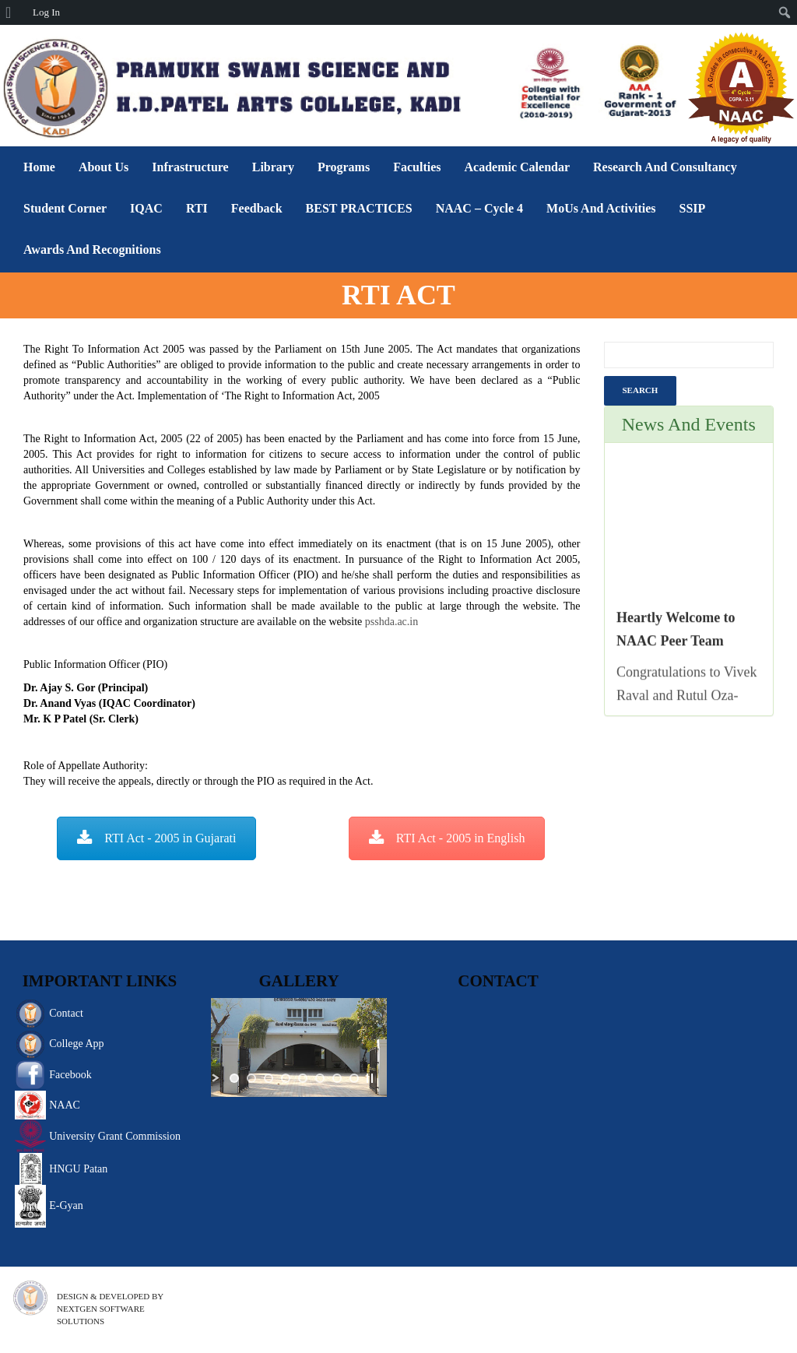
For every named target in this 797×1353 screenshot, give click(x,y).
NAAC (64, 1105)
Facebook (70, 1075)
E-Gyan (66, 1205)
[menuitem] (13, 12)
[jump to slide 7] (337, 1078)
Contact (66, 1013)
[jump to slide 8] (354, 1078)
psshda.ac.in (391, 621)
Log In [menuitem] (46, 12)
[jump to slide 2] (251, 1078)
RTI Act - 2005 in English (447, 838)
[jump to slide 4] (285, 1078)
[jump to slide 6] (320, 1078)
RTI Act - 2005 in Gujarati (156, 838)
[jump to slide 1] (234, 1078)
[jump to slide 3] (268, 1078)
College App (76, 1043)
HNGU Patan (78, 1169)
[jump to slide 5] (302, 1078)
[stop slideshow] (370, 1078)
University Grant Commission (115, 1136)
